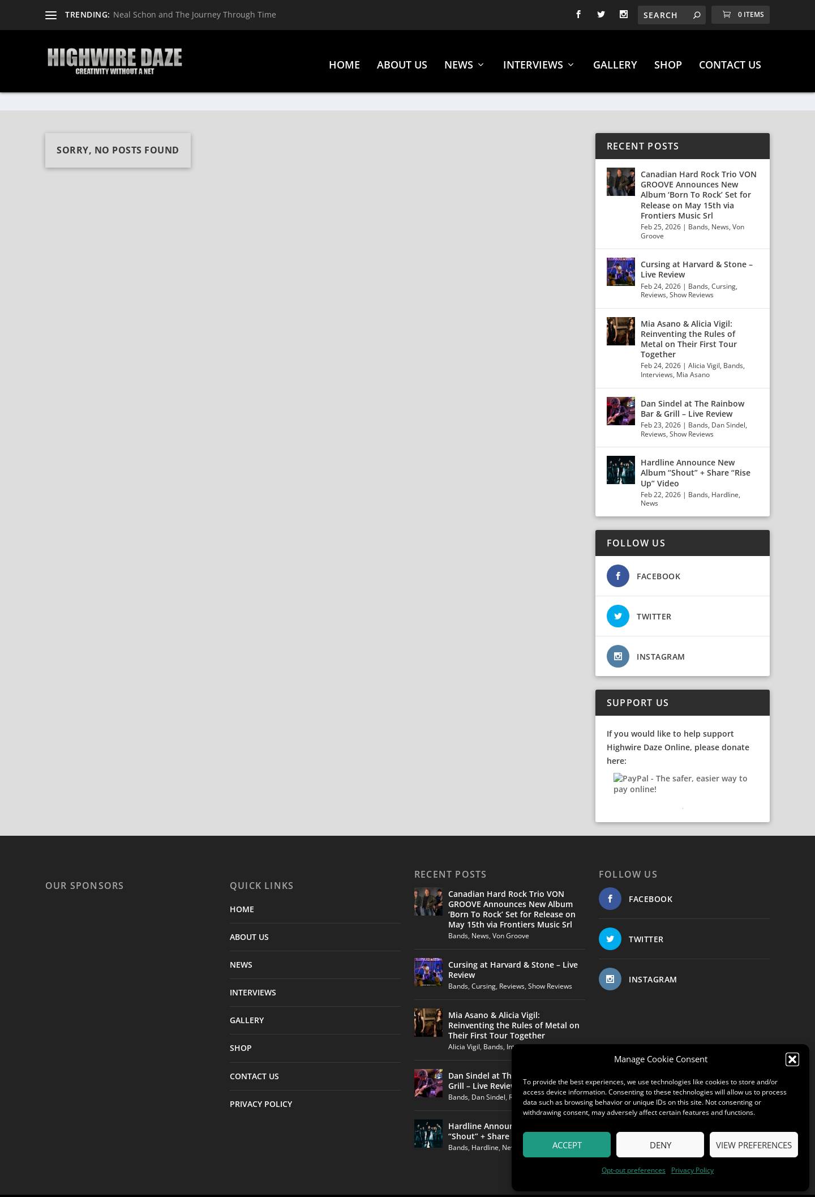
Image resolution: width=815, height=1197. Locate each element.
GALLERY (615, 60)
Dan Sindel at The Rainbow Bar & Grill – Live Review (692, 384)
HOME (344, 60)
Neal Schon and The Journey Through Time (194, 14)
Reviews (653, 271)
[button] (792, 1059)
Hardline (725, 471)
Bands (698, 203)
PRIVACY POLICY (261, 1080)
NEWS (458, 60)
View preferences (754, 1145)
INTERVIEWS (533, 60)
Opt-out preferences (634, 1170)
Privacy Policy (692, 1170)
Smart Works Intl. (420, 1184)
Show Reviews (692, 271)
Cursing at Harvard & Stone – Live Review (697, 245)
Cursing (723, 262)
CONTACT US (730, 60)
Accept (567, 1145)
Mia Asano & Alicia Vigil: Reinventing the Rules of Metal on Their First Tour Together (689, 315)
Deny (660, 1145)
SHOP (668, 60)
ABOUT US (402, 60)
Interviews (657, 351)
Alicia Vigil (704, 342)
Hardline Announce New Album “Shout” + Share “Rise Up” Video (695, 448)
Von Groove (510, 912)
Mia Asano (693, 351)
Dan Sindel (728, 401)
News (720, 203)
